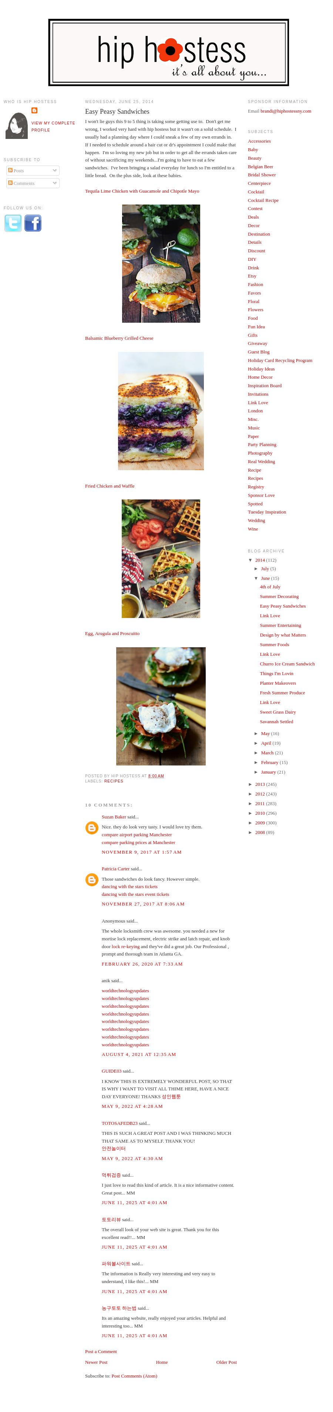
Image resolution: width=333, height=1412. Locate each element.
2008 (260, 832)
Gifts (253, 335)
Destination (259, 234)
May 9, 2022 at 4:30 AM (132, 1158)
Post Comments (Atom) (135, 1376)
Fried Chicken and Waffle (110, 486)
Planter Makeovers (278, 683)
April (267, 743)
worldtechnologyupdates (125, 990)
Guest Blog (259, 352)
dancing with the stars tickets (130, 886)
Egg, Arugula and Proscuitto (112, 633)
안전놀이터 (114, 1148)
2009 (260, 822)
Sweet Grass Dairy (278, 712)
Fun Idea (256, 326)
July (265, 568)
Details (255, 242)
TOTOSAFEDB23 (120, 1123)
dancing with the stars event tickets (135, 894)
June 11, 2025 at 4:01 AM (135, 1202)
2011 (260, 803)
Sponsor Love (261, 495)
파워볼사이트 (116, 1263)
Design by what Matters (283, 635)
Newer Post (96, 1362)
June (266, 578)
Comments (21, 183)
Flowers (255, 309)
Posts (16, 170)
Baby (253, 149)
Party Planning (262, 444)
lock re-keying (125, 946)
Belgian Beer (260, 166)
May (266, 733)
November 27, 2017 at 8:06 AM (143, 904)
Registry (256, 486)
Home (162, 1362)
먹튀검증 (111, 1175)
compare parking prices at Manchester (138, 842)
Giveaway (258, 343)
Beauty (255, 158)
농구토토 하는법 (119, 1308)
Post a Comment (101, 1351)
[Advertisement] (33, 360)
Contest (255, 208)
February (270, 762)
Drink (253, 267)
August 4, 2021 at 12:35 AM (139, 1054)
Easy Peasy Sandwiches (117, 111)
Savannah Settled (276, 721)
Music (254, 428)
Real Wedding (261, 461)
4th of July (270, 586)
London (255, 410)
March (268, 752)
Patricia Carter (116, 868)
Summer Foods (274, 644)
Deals (253, 217)
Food (253, 318)
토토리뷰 (111, 1219)
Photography (260, 453)
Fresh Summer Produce (282, 692)
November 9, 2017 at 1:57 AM (142, 852)
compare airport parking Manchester (137, 834)
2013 (260, 784)
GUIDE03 (111, 1071)
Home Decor (260, 377)
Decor (254, 225)
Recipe (254, 470)
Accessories (259, 141)
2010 (260, 813)
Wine (253, 529)
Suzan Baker (114, 817)
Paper (253, 436)
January (269, 772)
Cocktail (256, 192)
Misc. (253, 419)
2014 (260, 560)
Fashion (255, 284)
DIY (252, 259)
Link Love (258, 402)
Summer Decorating (279, 596)
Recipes (114, 781)
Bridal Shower (262, 174)
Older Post (226, 1362)
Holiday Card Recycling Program (280, 360)
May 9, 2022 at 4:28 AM (132, 1106)
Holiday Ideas (261, 369)
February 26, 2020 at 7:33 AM (142, 964)
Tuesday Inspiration (267, 512)
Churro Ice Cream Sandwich (287, 664)
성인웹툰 (171, 1096)
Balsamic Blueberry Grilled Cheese (119, 338)
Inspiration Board (265, 385)
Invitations (258, 394)
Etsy (252, 276)
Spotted (255, 503)
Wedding (256, 520)
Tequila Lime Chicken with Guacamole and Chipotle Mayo (142, 191)
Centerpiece (259, 183)
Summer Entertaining (280, 625)
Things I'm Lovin (276, 673)
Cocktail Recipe (263, 200)
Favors (254, 293)
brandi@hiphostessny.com (285, 111)
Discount (256, 250)
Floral (253, 301)
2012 (260, 794)
